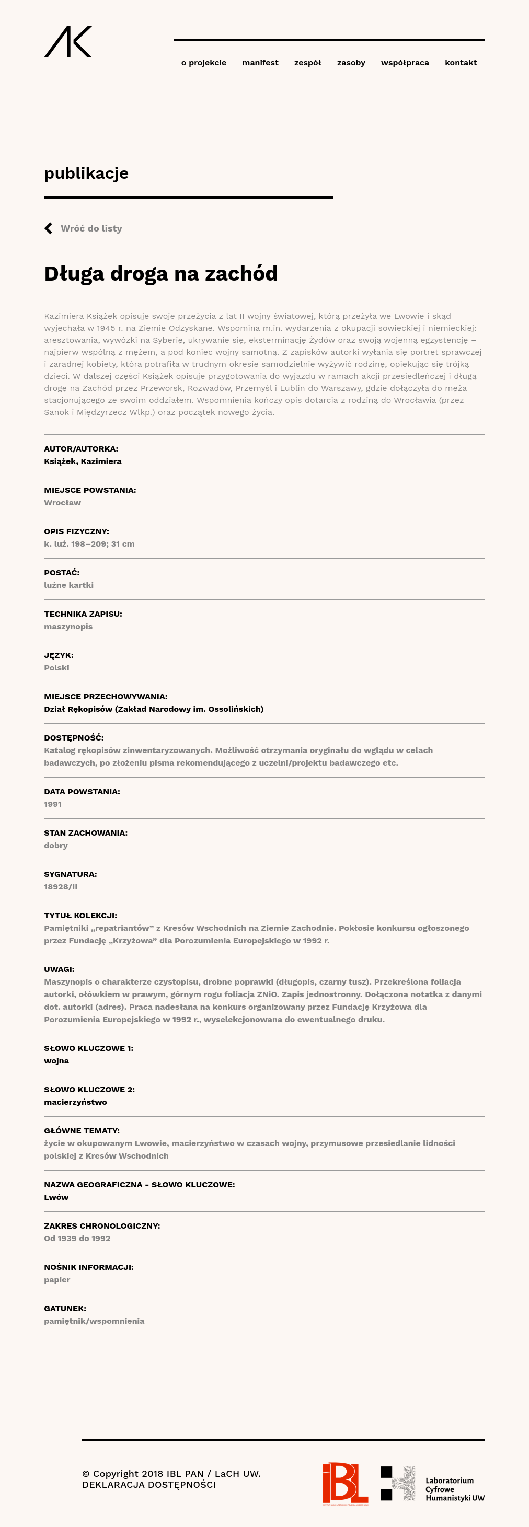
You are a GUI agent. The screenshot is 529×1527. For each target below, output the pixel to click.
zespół (307, 62)
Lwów (56, 1197)
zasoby (351, 62)
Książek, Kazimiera (82, 461)
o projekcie (204, 62)
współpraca (405, 62)
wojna (56, 1061)
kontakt (461, 62)
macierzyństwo (75, 1102)
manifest (260, 62)
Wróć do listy (91, 228)
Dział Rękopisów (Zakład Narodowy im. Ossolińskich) (153, 709)
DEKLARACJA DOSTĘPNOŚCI (149, 1484)
